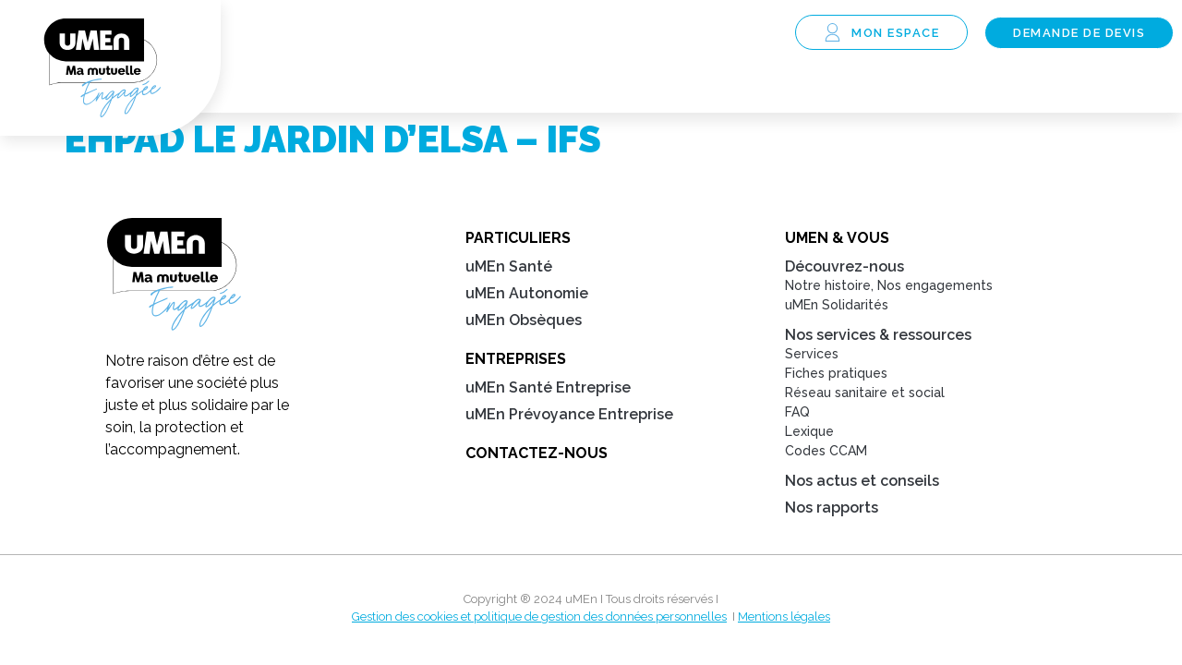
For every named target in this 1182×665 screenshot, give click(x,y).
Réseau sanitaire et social (865, 393)
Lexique (809, 432)
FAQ (797, 412)
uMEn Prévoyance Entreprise (569, 415)
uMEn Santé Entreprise (548, 388)
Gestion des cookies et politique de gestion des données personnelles (539, 617)
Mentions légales (784, 617)
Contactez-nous (536, 454)
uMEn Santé (508, 267)
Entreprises (515, 360)
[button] (763, 33)
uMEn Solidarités (836, 305)
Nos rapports (831, 508)
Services (811, 354)
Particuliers (518, 239)
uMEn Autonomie (526, 294)
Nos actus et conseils (862, 481)
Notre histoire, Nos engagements (889, 286)
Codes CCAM (826, 451)
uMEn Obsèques (523, 321)
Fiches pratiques (836, 374)
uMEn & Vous (837, 239)
